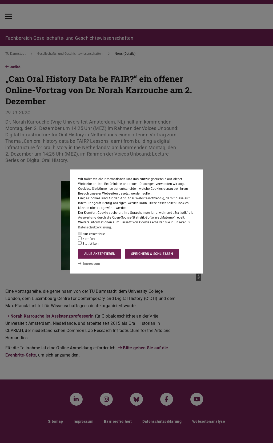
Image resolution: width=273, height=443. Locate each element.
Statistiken (88, 243)
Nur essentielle (91, 234)
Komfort (86, 238)
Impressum (89, 264)
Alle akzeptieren (99, 254)
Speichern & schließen (152, 254)
